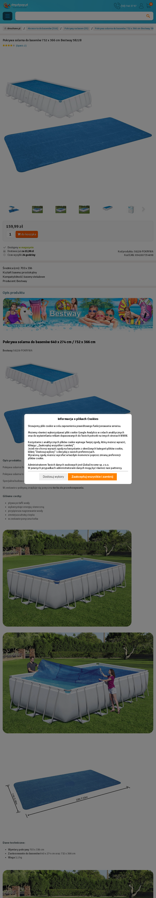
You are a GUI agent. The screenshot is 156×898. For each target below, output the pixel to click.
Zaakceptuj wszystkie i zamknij (92, 476)
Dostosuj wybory (53, 476)
